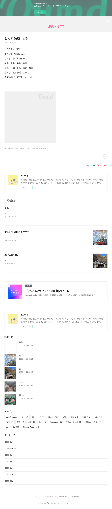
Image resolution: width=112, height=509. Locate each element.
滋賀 (86, 418)
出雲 (31, 423)
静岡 (20, 423)
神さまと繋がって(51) (12, 148)
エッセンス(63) (30, 148)
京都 (74, 418)
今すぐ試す (40, 12)
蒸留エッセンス (93, 423)
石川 (9, 423)
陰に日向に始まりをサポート (18, 232)
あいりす (56, 26)
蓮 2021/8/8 (24, 396)
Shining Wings (31, 428)
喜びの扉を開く (12, 256)
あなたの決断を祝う (27, 383)
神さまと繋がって (57, 418)
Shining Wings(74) (42, 148)
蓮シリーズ (38, 418)
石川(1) (22, 148)
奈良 (98, 418)
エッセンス (12, 428)
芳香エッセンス (73, 423)
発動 (7, 208)
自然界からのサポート (17, 418)
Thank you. (56, 423)
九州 (42, 423)
